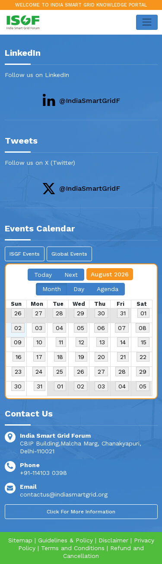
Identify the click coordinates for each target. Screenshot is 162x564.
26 (18, 313)
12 (81, 342)
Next (71, 274)
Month (51, 288)
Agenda (107, 288)
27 (38, 313)
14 (123, 342)
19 (81, 356)
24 (38, 371)
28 (59, 313)
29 (80, 313)
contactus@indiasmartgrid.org (64, 494)
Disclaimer (113, 540)
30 (101, 313)
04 (59, 327)
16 (19, 356)
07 (122, 327)
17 (39, 356)
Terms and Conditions (73, 548)
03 (38, 327)
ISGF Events (25, 254)
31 (123, 313)
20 (101, 356)
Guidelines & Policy (65, 540)
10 (39, 342)
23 (18, 371)
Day (78, 288)
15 (143, 342)
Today (43, 274)
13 (102, 342)
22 (143, 356)
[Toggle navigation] (146, 22)
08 (142, 327)
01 (143, 313)
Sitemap (20, 540)
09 (18, 342)
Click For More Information (81, 512)
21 (123, 356)
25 (59, 371)
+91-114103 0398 (43, 472)
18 (60, 356)
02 (18, 327)
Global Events (69, 254)
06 (101, 327)
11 (61, 342)
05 (80, 327)
